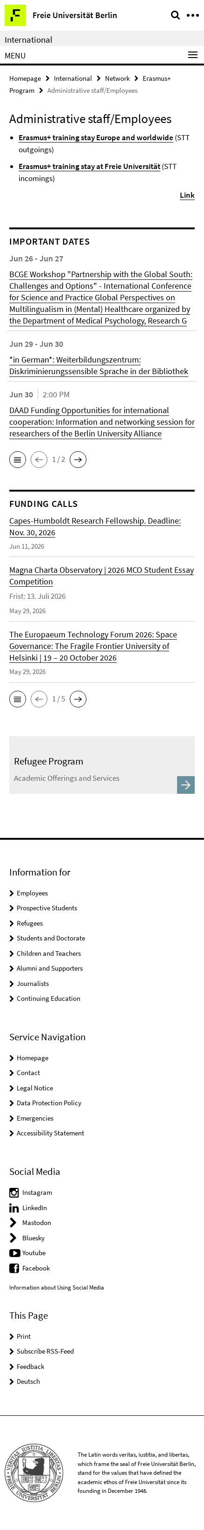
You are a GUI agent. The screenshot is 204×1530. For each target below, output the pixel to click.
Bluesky (33, 1237)
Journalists (33, 983)
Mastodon (36, 1222)
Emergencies (35, 1118)
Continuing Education (48, 998)
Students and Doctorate (51, 938)
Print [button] (24, 1336)
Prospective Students (47, 907)
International (29, 39)
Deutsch (28, 1381)
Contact (28, 1072)
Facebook (36, 1268)
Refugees (30, 923)
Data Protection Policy (49, 1102)
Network (117, 78)
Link (187, 195)
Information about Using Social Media (56, 1287)
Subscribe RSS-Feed (45, 1351)
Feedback (30, 1366)
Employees (32, 892)
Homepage (25, 78)
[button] (17, 459)
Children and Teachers (49, 953)
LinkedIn (34, 1207)
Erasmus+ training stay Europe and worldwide (96, 137)
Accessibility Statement (50, 1132)
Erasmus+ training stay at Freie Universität (89, 166)
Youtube (34, 1252)
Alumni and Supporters (50, 968)
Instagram (37, 1192)
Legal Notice (35, 1087)
